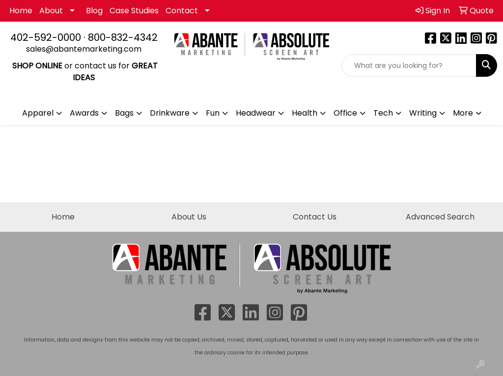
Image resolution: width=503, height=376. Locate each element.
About (51, 10)
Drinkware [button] (170, 113)
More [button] (463, 113)
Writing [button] (423, 113)
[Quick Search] (408, 65)
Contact (182, 10)
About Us (188, 216)
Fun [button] (213, 113)
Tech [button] (383, 113)
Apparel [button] (38, 113)
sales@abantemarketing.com (83, 49)
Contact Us (314, 216)
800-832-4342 (123, 37)
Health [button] (304, 113)
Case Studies (134, 10)
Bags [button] (124, 113)
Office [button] (345, 113)
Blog (94, 10)
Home (20, 10)
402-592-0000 (45, 37)
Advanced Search (440, 216)
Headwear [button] (256, 113)
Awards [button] (84, 113)
